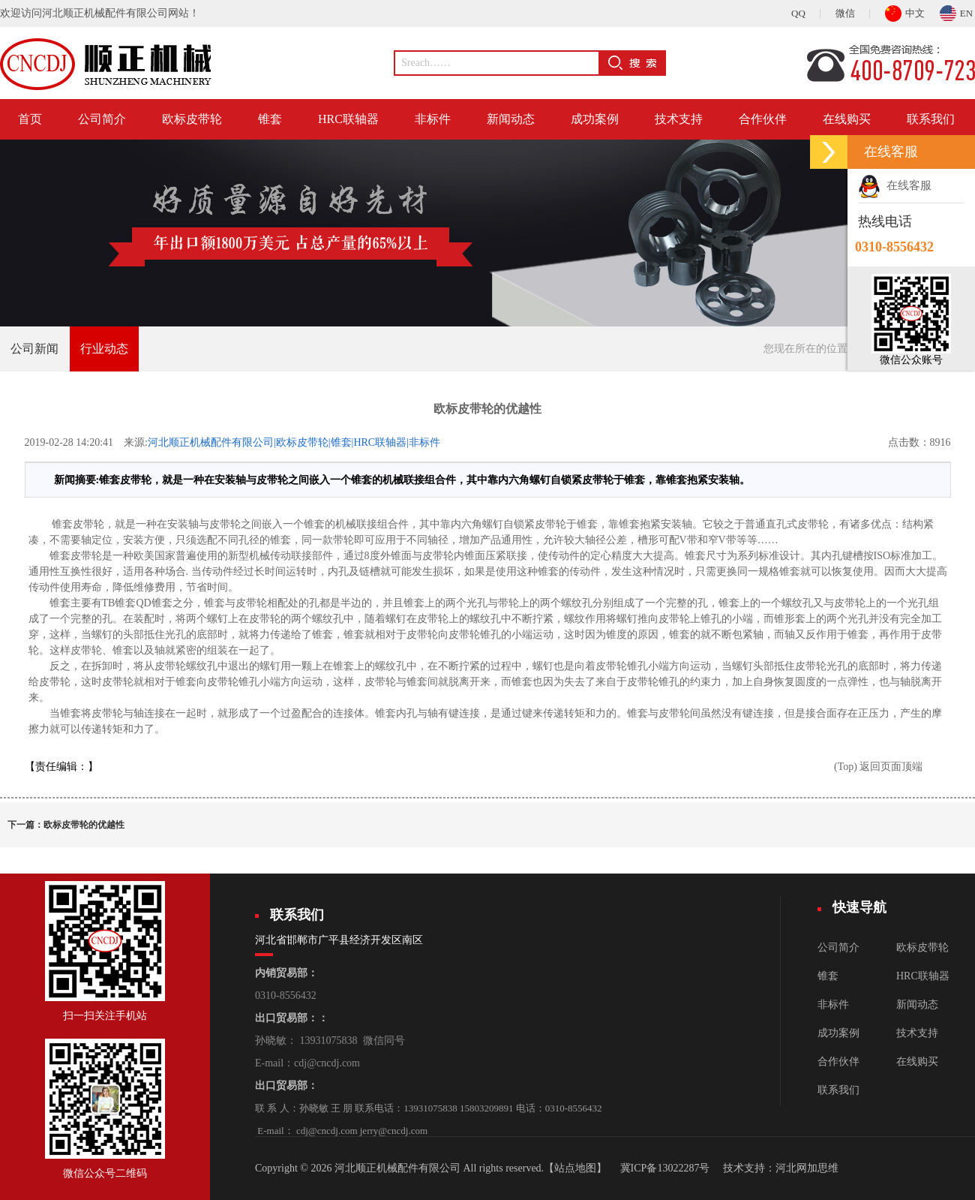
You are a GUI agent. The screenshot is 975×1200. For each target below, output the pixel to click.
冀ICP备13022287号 (665, 1168)
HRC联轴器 (348, 119)
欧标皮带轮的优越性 (84, 825)
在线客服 (895, 185)
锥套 (270, 119)
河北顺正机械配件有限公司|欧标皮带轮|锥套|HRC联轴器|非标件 (294, 442)
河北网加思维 (807, 1168)
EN (956, 11)
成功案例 (595, 119)
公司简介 (102, 119)
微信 (845, 13)
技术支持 (679, 119)
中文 (905, 11)
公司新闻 (34, 348)
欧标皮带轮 (192, 119)
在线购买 (847, 119)
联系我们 (931, 119)
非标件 (433, 119)
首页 (30, 119)
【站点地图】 (575, 1168)
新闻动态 (511, 119)
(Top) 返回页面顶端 (878, 766)
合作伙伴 (763, 119)
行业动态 (104, 348)
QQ (798, 13)
